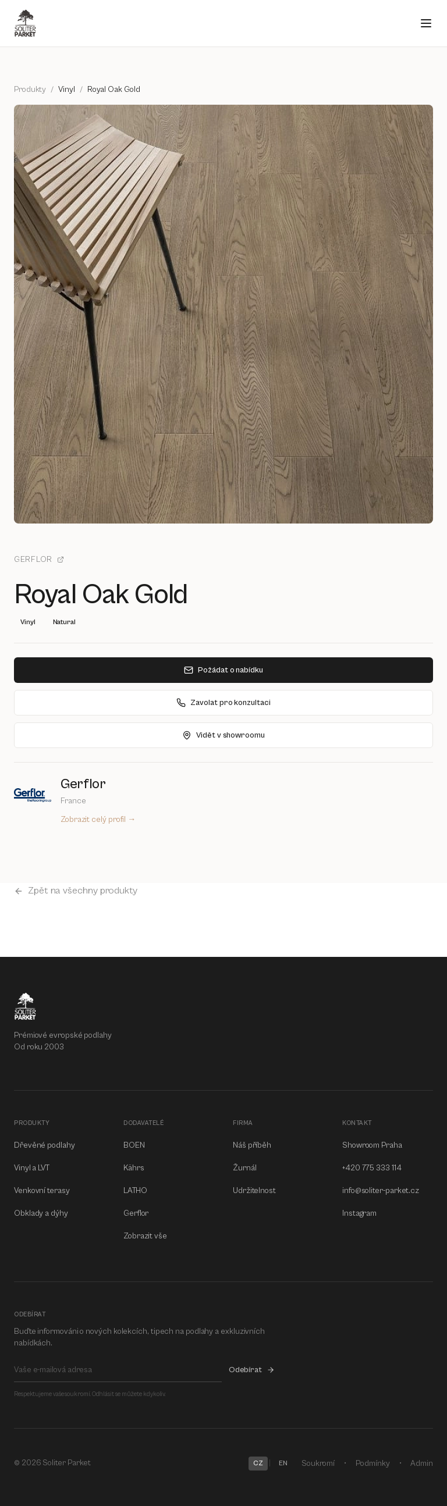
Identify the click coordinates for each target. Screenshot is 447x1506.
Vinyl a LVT (31, 1168)
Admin (421, 1463)
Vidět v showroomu (223, 735)
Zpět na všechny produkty (75, 890)
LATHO (135, 1190)
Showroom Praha (372, 1145)
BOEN (134, 1145)
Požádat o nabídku (223, 670)
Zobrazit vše (145, 1236)
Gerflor (39, 559)
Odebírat (252, 1370)
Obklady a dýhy (41, 1213)
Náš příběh (252, 1145)
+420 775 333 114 (372, 1168)
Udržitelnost (254, 1190)
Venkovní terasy (42, 1190)
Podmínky (372, 1463)
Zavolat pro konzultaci (223, 702)
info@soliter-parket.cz (380, 1190)
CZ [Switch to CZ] (258, 1463)
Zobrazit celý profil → (98, 819)
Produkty (30, 89)
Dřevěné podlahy (44, 1145)
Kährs (133, 1168)
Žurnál (245, 1168)
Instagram (359, 1213)
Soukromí (318, 1463)
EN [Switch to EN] (283, 1463)
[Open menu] (426, 23)
